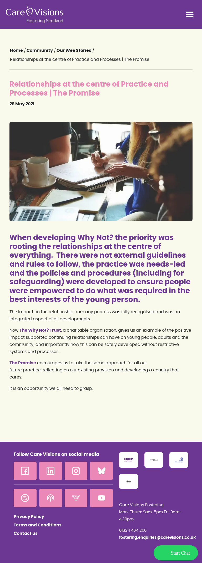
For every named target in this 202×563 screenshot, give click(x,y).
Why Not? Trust (44, 330)
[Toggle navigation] (189, 14)
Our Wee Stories (74, 50)
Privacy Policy (29, 517)
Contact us (26, 533)
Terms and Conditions (38, 525)
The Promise (22, 363)
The (23, 330)
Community (40, 50)
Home (16, 50)
